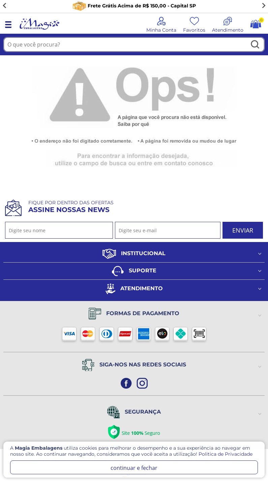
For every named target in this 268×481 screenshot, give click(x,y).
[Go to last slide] (4, 5)
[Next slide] (263, 5)
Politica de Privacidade (225, 454)
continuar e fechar (134, 468)
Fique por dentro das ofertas (71, 207)
